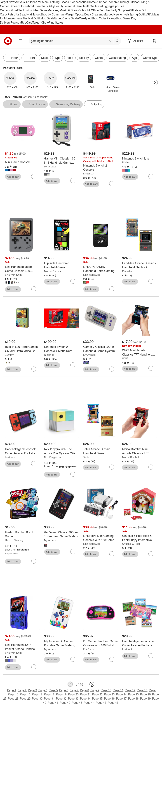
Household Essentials (34, 6)
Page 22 (97, 694)
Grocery (15, 6)
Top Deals (48, 18)
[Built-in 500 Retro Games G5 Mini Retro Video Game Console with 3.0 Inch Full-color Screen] (22, 349)
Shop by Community (53, 14)
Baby (51, 6)
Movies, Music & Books (64, 10)
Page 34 (85, 698)
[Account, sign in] (136, 41)
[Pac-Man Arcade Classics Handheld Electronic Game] (139, 265)
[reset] (110, 41)
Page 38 (133, 698)
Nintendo (88, 173)
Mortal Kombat (130, 457)
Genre (99, 58)
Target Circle (40, 22)
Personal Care (73, 6)
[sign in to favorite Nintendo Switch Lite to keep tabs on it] (150, 176)
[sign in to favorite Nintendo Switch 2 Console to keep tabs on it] (111, 183)
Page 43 (77, 702)
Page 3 (32, 690)
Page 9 (94, 690)
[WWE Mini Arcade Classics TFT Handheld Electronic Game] (139, 352)
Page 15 (13, 694)
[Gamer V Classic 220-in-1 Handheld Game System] (100, 349)
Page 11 (118, 690)
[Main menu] (20, 41)
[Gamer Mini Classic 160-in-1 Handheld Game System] (61, 160)
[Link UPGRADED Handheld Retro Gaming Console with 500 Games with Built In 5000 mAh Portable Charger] (100, 269)
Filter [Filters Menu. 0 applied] (12, 58)
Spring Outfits (138, 14)
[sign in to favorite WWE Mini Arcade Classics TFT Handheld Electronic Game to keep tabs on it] (150, 368)
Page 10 (106, 690)
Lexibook (10, 457)
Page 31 (49, 698)
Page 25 (133, 694)
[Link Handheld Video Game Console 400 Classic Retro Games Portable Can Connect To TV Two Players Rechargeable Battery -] (22, 269)
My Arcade (50, 166)
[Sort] (29, 58)
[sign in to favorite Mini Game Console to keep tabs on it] (33, 176)
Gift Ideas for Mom (37, 2)
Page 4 (42, 690)
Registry (15, 22)
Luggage (107, 6)
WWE (125, 358)
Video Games (40, 10)
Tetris (86, 457)
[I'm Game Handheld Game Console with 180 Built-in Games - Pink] (100, 643)
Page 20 (73, 694)
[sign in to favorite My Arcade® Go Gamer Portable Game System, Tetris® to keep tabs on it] (72, 659)
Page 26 (145, 694)
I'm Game (89, 649)
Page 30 (37, 698)
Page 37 (121, 698)
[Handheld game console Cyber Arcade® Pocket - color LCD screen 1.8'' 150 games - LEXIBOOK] (22, 451)
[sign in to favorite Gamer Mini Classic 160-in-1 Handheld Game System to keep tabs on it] (72, 180)
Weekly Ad (84, 18)
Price (70, 58)
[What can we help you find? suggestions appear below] (75, 41)
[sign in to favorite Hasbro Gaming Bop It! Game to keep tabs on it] (33, 561)
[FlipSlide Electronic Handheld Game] (61, 265)
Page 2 (22, 690)
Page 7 (74, 690)
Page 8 (84, 690)
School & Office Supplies (95, 10)
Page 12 (130, 690)
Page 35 (97, 698)
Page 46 (113, 702)
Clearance (98, 14)
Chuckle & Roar (131, 543)
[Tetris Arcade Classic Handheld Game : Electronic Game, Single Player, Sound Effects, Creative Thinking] (100, 451)
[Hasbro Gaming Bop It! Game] (22, 534)
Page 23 (109, 694)
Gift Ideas (135, 10)
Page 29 (25, 698)
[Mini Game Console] (22, 162)
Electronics (24, 10)
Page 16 (25, 694)
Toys (14, 10)
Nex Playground (53, 457)
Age (134, 58)
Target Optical (75, 14)
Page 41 (53, 702)
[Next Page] (155, 82)
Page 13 (142, 690)
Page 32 (61, 698)
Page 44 (89, 702)
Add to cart (13, 176)
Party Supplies (120, 10)
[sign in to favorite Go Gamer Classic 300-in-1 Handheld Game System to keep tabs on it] (72, 551)
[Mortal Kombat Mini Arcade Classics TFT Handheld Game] (139, 451)
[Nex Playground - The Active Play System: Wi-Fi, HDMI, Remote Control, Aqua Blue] (61, 451)
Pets (10, 14)
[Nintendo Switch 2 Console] (100, 167)
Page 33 (73, 698)
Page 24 (121, 694)
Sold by (84, 58)
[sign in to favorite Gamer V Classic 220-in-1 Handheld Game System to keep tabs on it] (111, 369)
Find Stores (56, 22)
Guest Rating (117, 58)
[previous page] (70, 684)
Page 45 (101, 702)
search (117, 41)
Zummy (9, 354)
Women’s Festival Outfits (26, 18)
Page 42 (65, 702)
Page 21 (85, 694)
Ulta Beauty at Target (27, 14)
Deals (88, 14)
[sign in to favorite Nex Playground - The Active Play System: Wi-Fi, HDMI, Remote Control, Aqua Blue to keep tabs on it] (72, 474)
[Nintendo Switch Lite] (139, 158)
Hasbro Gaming (14, 540)
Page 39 (145, 698)
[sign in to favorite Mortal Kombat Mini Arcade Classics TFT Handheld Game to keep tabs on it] (150, 467)
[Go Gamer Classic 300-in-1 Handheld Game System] (61, 534)
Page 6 (63, 690)
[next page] (92, 684)
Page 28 (13, 698)
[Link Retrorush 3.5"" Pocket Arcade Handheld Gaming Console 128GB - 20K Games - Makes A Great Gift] (22, 647)
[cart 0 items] (154, 41)
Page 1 (11, 690)
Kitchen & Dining (117, 2)
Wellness (96, 6)
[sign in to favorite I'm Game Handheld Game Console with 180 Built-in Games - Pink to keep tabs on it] (111, 659)
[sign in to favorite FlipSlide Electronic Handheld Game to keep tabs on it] (72, 281)
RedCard (26, 22)
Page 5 (53, 690)
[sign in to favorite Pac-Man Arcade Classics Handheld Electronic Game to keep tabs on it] (150, 281)
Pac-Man (127, 271)
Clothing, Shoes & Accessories (68, 2)
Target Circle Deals (66, 18)
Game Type (150, 58)
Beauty (59, 6)
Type (57, 58)
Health (86, 6)
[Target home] (8, 41)
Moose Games (52, 271)
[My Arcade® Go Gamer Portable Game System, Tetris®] (61, 643)
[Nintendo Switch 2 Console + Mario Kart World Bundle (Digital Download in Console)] (61, 349)
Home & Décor (97, 2)
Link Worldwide (13, 274)
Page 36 (109, 698)
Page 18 (49, 694)
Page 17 (37, 694)
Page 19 (61, 694)
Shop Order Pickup (103, 18)
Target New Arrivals (12, 2)
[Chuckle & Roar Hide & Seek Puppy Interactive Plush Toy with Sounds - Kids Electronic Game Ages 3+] (139, 538)
